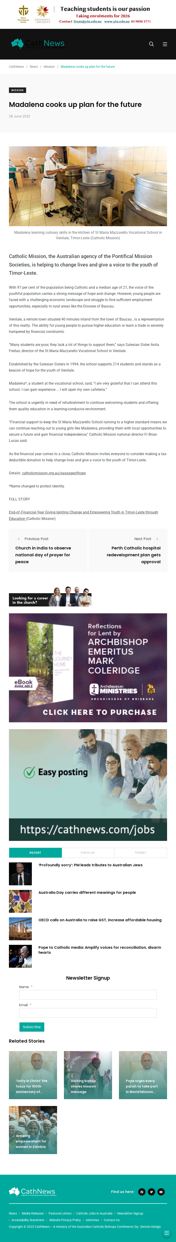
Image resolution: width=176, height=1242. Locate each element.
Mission (17, 90)
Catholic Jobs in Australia (94, 1213)
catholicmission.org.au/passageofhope (54, 473)
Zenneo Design (150, 1226)
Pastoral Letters (60, 1213)
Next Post (147, 538)
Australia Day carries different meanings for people (87, 892)
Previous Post (32, 538)
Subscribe (32, 1027)
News (13, 1213)
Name (26, 986)
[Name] (88, 995)
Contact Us (112, 1220)
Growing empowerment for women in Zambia (31, 1141)
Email (25, 1005)
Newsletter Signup (130, 1213)
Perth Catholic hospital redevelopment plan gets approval (134, 555)
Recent (35, 852)
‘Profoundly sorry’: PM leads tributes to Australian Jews (91, 864)
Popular (88, 852)
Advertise (92, 1220)
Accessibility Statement (27, 1220)
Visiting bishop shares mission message (83, 1086)
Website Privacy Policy (65, 1220)
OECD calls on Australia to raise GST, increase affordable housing (101, 919)
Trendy (140, 852)
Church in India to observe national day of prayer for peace (43, 555)
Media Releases (33, 1213)
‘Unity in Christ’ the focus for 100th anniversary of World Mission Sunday (31, 1092)
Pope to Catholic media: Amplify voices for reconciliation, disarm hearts (100, 950)
